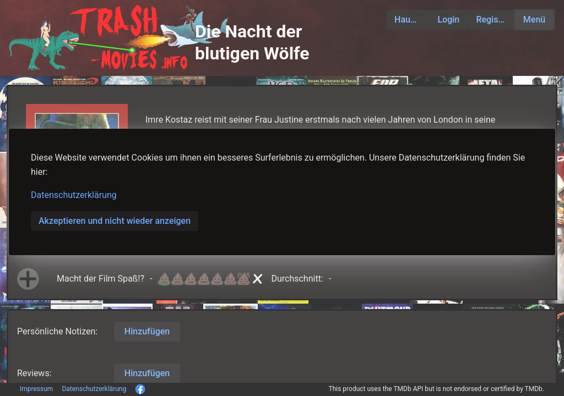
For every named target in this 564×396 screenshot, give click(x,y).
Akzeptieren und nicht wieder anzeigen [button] (115, 221)
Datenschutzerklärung (74, 195)
